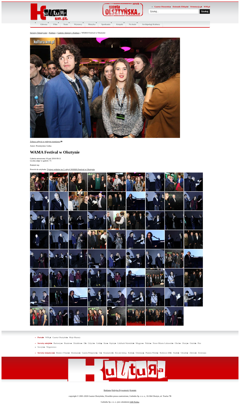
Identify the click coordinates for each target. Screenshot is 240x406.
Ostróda (193, 343)
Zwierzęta (202, 353)
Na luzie (132, 24)
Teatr (65, 24)
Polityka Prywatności (120, 390)
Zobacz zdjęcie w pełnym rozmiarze (46, 141)
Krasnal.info (108, 353)
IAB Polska (134, 402)
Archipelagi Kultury (151, 24)
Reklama (107, 390)
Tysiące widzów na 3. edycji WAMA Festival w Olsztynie (71, 169)
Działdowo (77, 343)
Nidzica (148, 343)
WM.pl (207, 6)
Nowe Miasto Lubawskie (163, 343)
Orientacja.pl (196, 6)
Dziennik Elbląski (180, 6)
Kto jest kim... (121, 353)
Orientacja (140, 353)
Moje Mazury (74, 337)
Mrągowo (140, 343)
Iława (106, 343)
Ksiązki (119, 24)
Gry (100, 353)
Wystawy (78, 24)
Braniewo (68, 343)
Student (176, 353)
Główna (43, 24)
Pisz (199, 343)
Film (55, 24)
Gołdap (99, 343)
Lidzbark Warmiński (125, 343)
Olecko (178, 343)
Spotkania (105, 24)
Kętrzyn (113, 343)
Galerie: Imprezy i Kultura (69, 33)
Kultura (52, 33)
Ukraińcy (184, 353)
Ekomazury (76, 353)
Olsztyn (185, 343)
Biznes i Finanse (63, 353)
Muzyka (91, 24)
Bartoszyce (58, 343)
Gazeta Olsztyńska (162, 6)
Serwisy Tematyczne (38, 33)
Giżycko (91, 343)
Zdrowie (193, 353)
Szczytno (41, 347)
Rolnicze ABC (166, 353)
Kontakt (133, 390)
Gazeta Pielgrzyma (90, 353)
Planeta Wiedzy (152, 353)
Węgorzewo (51, 347)
